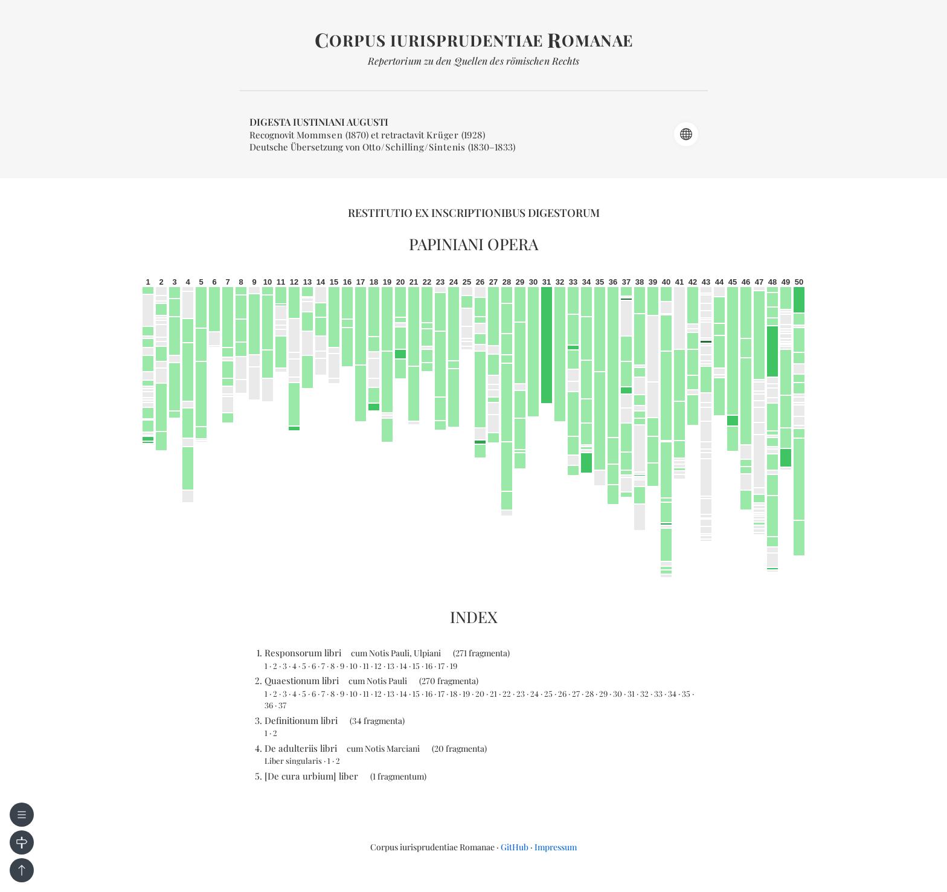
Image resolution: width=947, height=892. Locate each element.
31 (631, 693)
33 (658, 693)
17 (441, 666)
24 (534, 693)
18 (453, 693)
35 (686, 693)
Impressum (555, 847)
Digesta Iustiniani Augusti (318, 121)
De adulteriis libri (301, 748)
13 (390, 666)
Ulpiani (427, 653)
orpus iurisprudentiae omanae (474, 40)
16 (428, 666)
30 (617, 693)
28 (589, 693)
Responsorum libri (303, 653)
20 (479, 693)
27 (576, 693)
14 (403, 666)
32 (644, 693)
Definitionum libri (301, 720)
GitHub (514, 847)
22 (506, 693)
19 (453, 666)
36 (269, 705)
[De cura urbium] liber (311, 776)
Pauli (400, 653)
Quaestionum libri (302, 680)
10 (354, 666)
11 (366, 666)
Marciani (403, 748)
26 (562, 693)
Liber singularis (293, 760)
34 (672, 693)
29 (603, 693)
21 (493, 693)
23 (520, 693)
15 (416, 666)
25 (548, 693)
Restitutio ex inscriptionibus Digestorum (474, 212)
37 (282, 705)
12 (378, 666)
